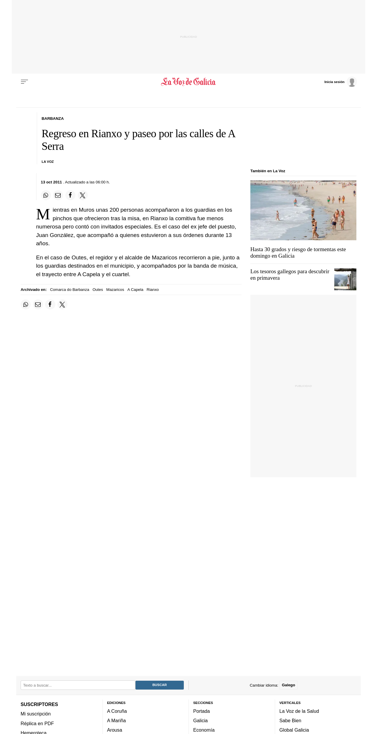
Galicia (200, 720)
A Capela (135, 289)
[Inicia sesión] (340, 81)
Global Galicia (294, 730)
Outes (97, 289)
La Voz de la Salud (299, 711)
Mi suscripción (36, 714)
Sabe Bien (291, 720)
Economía (204, 730)
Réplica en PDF (37, 723)
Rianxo (153, 289)
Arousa (114, 730)
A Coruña (117, 711)
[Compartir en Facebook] (70, 195)
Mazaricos (115, 289)
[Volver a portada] (189, 82)
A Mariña (116, 720)
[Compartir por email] (58, 195)
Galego (288, 685)
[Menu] (24, 82)
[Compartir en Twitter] (83, 195)
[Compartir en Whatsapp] (46, 195)
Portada (201, 711)
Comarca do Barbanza (69, 289)
